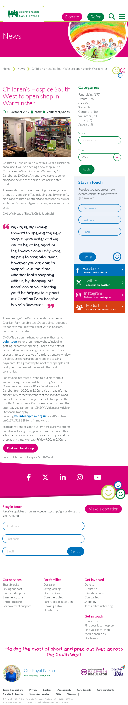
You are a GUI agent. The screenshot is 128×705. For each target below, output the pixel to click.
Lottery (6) (85, 120)
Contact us (91, 621)
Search (82, 133)
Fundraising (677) (89, 94)
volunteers (10, 341)
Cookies (47, 690)
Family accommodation (58, 601)
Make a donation (103, 508)
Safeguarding (52, 589)
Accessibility (64, 690)
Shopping (90, 601)
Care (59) (84, 103)
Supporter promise (39, 694)
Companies (91, 597)
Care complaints (105, 690)
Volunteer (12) (87, 116)
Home (6, 68)
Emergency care (13, 597)
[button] (37, 137)
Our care (49, 584)
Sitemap (71, 694)
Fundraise (90, 589)
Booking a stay (53, 606)
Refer (96, 16)
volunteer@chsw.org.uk (30, 416)
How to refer (52, 610)
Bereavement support (17, 606)
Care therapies (53, 597)
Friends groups (94, 593)
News (21, 68)
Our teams (91, 638)
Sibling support (12, 589)
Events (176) (86, 99)
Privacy (33, 690)
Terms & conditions (13, 690)
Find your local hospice (99, 625)
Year (81, 150)
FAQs (58, 694)
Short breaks (11, 584)
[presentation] (98, 245)
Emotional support (14, 593)
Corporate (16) (88, 111)
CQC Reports (84, 690)
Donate (72, 16)
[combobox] (99, 157)
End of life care (12, 601)
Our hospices (52, 593)
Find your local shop (20, 448)
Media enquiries (95, 634)
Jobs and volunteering (98, 606)
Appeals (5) (85, 124)
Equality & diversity (13, 694)
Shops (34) (85, 107)
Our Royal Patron (39, 670)
